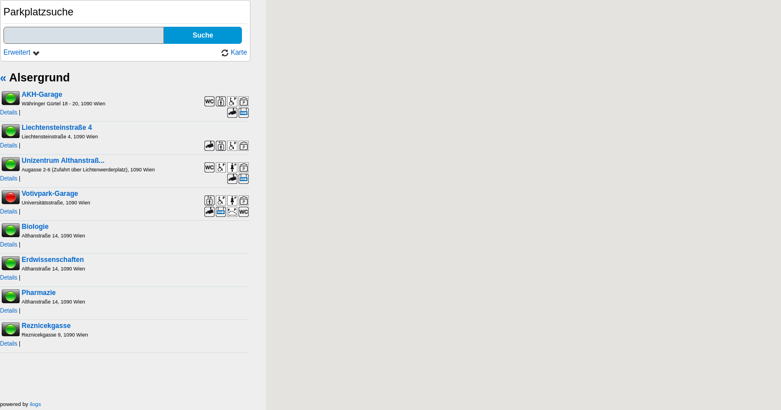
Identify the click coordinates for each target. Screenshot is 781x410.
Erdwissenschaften (53, 260)
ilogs (35, 404)
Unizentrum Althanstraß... (63, 161)
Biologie (35, 227)
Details (9, 112)
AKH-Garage (42, 95)
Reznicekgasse (46, 326)
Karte (234, 52)
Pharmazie (39, 293)
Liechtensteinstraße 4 (57, 128)
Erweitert (21, 52)
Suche (202, 35)
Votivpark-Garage (50, 194)
